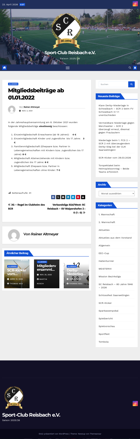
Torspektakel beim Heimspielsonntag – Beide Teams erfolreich (114, 168)
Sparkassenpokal (108, 310)
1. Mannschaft (107, 214)
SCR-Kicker (105, 303)
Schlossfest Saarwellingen (114, 295)
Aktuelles (104, 230)
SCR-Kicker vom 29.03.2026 (16, 274)
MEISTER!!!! (105, 268)
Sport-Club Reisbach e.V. (70, 52)
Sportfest (104, 334)
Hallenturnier (106, 261)
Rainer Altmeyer (32, 107)
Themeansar (95, 434)
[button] (130, 67)
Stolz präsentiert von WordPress (54, 434)
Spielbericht (106, 318)
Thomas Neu (15, 284)
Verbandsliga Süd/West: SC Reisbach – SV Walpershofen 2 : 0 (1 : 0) (66, 208)
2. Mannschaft (107, 222)
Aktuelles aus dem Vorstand (115, 237)
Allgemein (13, 84)
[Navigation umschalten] (67, 67)
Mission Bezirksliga (110, 276)
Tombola (104, 342)
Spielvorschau (107, 326)
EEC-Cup (104, 253)
